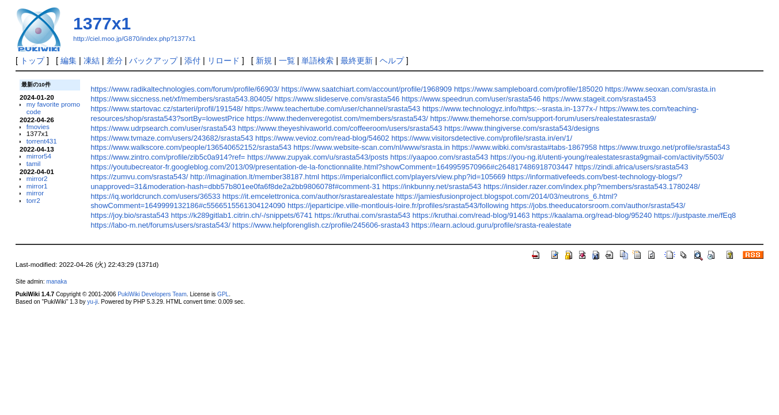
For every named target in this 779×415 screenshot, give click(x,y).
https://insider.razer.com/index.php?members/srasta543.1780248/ (591, 186)
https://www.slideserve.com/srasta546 (337, 99)
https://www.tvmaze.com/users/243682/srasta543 (171, 138)
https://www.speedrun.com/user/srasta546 (471, 99)
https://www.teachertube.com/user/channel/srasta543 (333, 108)
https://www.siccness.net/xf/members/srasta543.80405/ (181, 99)
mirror (35, 193)
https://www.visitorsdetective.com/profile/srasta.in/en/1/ (481, 138)
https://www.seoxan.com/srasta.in (660, 89)
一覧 (287, 60)
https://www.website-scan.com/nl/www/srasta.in (371, 147)
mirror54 (39, 156)
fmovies (38, 126)
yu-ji (92, 302)
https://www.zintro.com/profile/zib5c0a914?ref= (167, 157)
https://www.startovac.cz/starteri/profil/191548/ (166, 108)
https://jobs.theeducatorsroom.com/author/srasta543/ (597, 205)
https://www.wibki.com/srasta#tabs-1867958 (524, 147)
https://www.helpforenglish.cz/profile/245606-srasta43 (320, 225)
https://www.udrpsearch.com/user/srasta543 (163, 128)
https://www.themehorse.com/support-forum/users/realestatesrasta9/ (543, 118)
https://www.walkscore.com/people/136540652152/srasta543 (191, 147)
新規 (264, 60)
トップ (32, 60)
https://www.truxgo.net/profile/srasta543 (664, 147)
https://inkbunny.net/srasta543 (431, 186)
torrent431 (42, 141)
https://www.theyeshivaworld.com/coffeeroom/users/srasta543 (340, 128)
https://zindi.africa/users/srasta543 (632, 167)
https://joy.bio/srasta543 (129, 215)
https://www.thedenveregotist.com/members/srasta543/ (337, 118)
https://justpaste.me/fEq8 (695, 215)
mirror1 (37, 186)
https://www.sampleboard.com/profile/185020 (528, 89)
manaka (56, 281)
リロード (223, 60)
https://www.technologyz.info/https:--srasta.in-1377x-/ (510, 108)
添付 (192, 60)
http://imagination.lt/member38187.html (254, 176)
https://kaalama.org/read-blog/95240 (592, 215)
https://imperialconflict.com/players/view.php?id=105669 (413, 176)
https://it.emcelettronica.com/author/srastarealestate (308, 196)
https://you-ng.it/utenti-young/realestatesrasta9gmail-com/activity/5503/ (607, 157)
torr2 (33, 200)
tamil (34, 163)
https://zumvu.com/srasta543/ (139, 176)
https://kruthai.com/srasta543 (362, 215)
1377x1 (102, 23)
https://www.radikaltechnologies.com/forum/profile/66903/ (184, 89)
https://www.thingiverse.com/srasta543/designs (521, 128)
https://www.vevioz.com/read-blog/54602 (322, 138)
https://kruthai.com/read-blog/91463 (471, 215)
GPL (223, 294)
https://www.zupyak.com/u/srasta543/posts (317, 157)
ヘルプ (392, 60)
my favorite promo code (53, 107)
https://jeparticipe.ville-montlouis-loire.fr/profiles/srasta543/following (398, 205)
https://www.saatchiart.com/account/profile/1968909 (366, 89)
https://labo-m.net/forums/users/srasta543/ (160, 225)
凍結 (92, 60)
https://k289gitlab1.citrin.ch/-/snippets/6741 (242, 215)
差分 (115, 60)
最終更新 (357, 60)
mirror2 (37, 178)
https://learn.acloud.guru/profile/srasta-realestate (491, 225)
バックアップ (153, 60)
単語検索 (317, 60)
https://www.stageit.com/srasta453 (599, 99)
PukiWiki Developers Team (152, 294)
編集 (68, 60)
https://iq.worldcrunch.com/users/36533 (155, 196)
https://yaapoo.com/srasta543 (439, 157)
